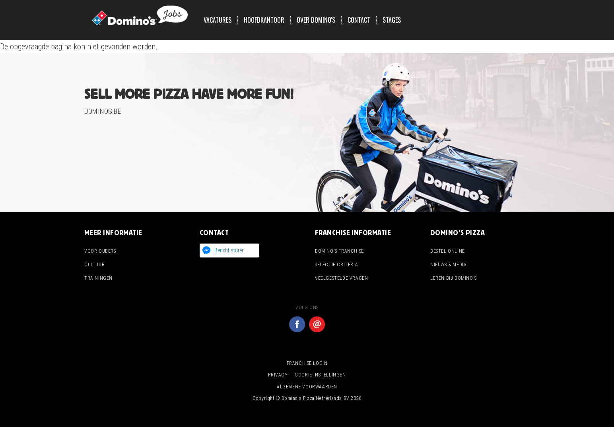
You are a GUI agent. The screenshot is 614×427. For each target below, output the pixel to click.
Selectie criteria (336, 264)
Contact (359, 20)
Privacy (278, 375)
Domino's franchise (339, 251)
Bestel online (447, 251)
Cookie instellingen (320, 375)
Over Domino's (316, 20)
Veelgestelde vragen (341, 278)
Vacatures (217, 20)
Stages (392, 20)
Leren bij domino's (453, 278)
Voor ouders (100, 251)
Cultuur (94, 264)
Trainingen (98, 278)
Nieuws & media (448, 264)
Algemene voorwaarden (307, 387)
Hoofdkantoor (264, 20)
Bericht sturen (229, 250)
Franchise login (307, 363)
